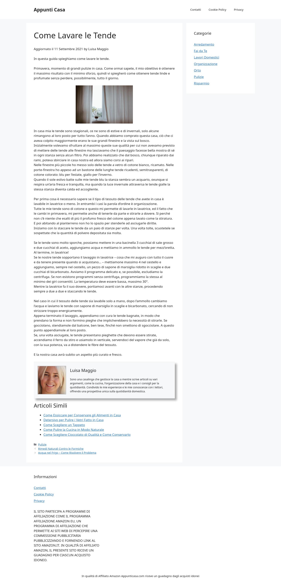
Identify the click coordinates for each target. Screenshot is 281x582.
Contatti (195, 9)
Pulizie (42, 444)
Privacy (238, 9)
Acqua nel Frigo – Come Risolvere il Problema (67, 452)
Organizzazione (205, 64)
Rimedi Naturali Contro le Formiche (60, 448)
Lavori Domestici (206, 57)
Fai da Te (200, 51)
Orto (197, 70)
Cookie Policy (217, 9)
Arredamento (204, 44)
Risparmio (201, 83)
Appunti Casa (49, 9)
